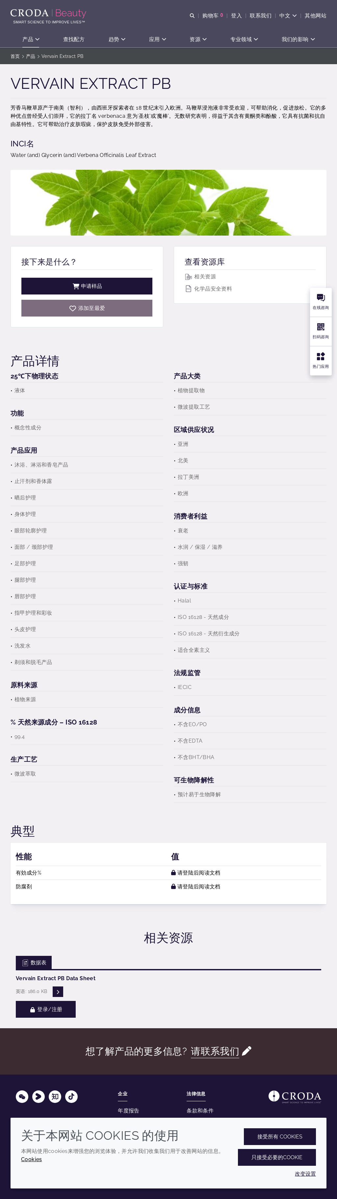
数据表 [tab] (33, 962)
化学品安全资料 (208, 289)
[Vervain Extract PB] (86, 308)
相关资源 (200, 276)
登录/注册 (45, 1009)
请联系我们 (215, 1051)
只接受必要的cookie (276, 1157)
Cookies (31, 1159)
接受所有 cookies (279, 1137)
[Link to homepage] (295, 1096)
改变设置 (305, 1174)
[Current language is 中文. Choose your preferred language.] (288, 16)
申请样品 (87, 286)
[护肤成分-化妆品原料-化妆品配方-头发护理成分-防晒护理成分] (49, 13)
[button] (30, 40)
